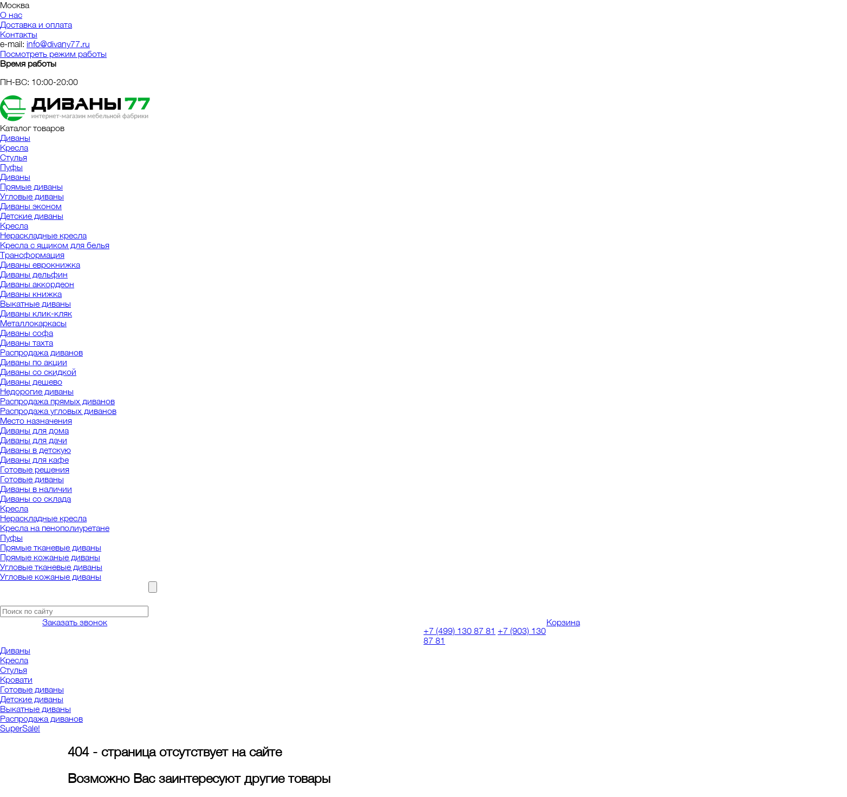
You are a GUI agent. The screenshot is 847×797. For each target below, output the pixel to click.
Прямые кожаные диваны (50, 557)
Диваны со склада (35, 498)
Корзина (563, 622)
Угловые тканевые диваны (51, 567)
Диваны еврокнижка (40, 264)
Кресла (14, 147)
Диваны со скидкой (38, 372)
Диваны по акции (33, 362)
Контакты (18, 34)
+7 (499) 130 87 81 (460, 631)
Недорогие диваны (37, 391)
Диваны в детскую (35, 450)
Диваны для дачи (33, 440)
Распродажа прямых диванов (57, 401)
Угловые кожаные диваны (50, 576)
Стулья (13, 157)
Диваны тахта (26, 342)
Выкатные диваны (35, 303)
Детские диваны (31, 216)
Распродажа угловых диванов (58, 411)
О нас (11, 15)
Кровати (16, 679)
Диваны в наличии (36, 489)
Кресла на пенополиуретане (54, 528)
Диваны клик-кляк (36, 313)
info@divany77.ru (58, 44)
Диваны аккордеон (37, 284)
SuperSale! (20, 728)
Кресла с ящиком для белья (54, 245)
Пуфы (11, 167)
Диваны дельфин (34, 274)
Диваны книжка (31, 294)
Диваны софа (26, 333)
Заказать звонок (74, 622)
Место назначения (36, 420)
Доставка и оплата (36, 24)
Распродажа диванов (41, 352)
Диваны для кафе (34, 459)
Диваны (15, 137)
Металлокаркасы (33, 323)
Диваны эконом (31, 206)
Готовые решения (34, 469)
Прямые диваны (31, 186)
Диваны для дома (34, 430)
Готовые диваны (32, 479)
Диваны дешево (31, 381)
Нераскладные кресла (43, 235)
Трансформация (32, 255)
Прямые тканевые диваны (50, 547)
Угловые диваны (32, 196)
